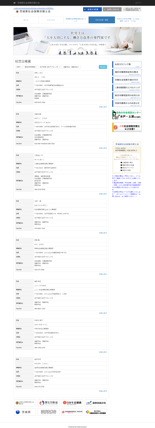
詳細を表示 (103, 107)
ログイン (138, 3)
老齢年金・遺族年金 (71, 67)
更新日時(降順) (30, 67)
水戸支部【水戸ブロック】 (50, 67)
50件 (19, 67)
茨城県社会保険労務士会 (28, 3)
